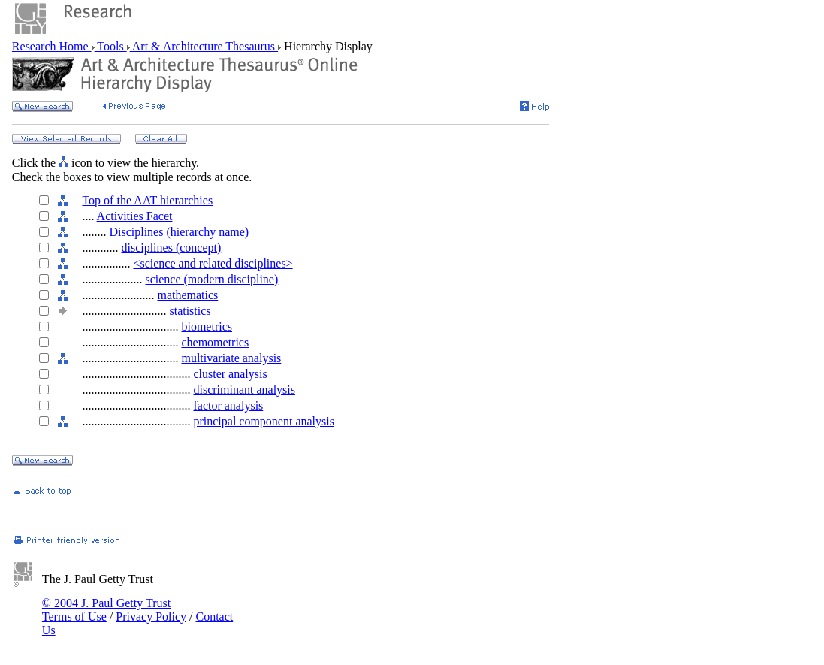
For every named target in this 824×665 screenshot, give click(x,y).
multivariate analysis (231, 358)
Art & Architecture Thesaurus (204, 46)
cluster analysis (230, 373)
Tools (111, 46)
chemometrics (215, 342)
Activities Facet (135, 216)
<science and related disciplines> (212, 263)
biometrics (206, 326)
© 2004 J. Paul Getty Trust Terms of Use (106, 610)
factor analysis (228, 405)
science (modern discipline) (211, 279)
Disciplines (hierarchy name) (179, 231)
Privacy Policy (151, 616)
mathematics (187, 295)
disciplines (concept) (171, 247)
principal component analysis (263, 421)
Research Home (52, 46)
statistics (189, 310)
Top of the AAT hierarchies (147, 200)
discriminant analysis (244, 389)
